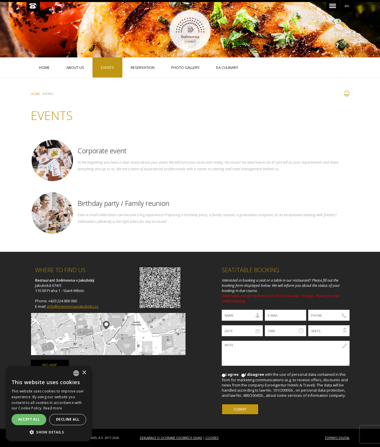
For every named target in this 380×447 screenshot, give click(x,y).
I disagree (254, 374)
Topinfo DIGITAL (337, 438)
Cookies (212, 438)
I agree (232, 374)
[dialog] (49, 403)
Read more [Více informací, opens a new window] (52, 408)
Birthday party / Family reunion (123, 203)
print (347, 93)
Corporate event (102, 150)
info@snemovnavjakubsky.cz (73, 306)
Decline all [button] (67, 419)
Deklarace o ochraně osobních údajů (171, 438)
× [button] (84, 373)
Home (35, 94)
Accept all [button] (29, 419)
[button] (48, 432)
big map (50, 364)
